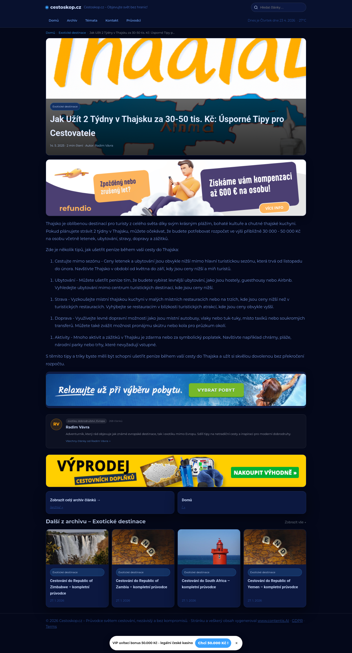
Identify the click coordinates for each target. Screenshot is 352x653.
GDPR (297, 621)
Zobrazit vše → (295, 522)
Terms (51, 626)
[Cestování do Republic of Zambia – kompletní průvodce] (143, 568)
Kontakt (112, 20)
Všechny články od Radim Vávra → (88, 441)
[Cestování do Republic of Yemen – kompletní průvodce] (275, 568)
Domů (54, 20)
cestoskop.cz (65, 7)
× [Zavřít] (236, 643)
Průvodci (133, 20)
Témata (91, 20)
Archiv (72, 20)
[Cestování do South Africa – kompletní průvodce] (209, 568)
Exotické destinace (72, 32)
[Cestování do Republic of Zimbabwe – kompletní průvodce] (77, 568)
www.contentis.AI (273, 621)
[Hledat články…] (281, 7)
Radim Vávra (77, 427)
